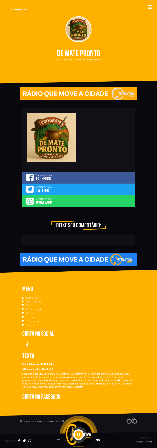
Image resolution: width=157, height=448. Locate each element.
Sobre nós (32, 297)
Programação (34, 309)
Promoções (33, 321)
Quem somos (34, 301)
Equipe (30, 317)
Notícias (31, 305)
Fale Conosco (34, 325)
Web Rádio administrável (132, 421)
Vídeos (30, 313)
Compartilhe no (78, 177)
